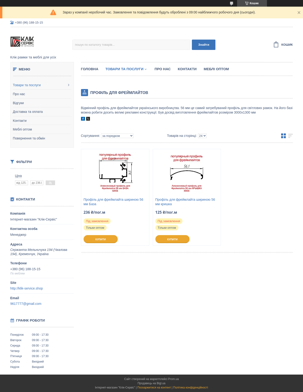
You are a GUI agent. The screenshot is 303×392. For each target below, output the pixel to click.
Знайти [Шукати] (203, 44)
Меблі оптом (22, 129)
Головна (89, 69)
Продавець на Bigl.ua (151, 383)
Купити (100, 239)
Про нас (19, 94)
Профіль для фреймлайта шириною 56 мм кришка (185, 202)
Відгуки (18, 103)
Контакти (20, 120)
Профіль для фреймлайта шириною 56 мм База (113, 202)
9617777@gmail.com (26, 304)
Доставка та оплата (28, 112)
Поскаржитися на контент (154, 387)
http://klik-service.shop (26, 288)
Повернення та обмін (29, 138)
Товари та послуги (27, 85)
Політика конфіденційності (190, 387)
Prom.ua (173, 379)
